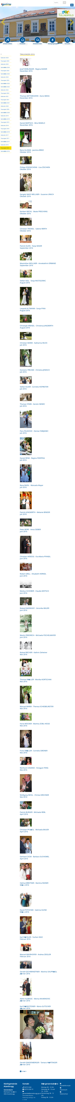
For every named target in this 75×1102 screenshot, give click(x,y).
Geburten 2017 (5, 135)
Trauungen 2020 (5, 109)
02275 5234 (27, 1087)
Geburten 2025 (5, 64)
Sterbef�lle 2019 (5, 119)
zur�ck (24, 1071)
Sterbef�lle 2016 (5, 151)
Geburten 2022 (5, 90)
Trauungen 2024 (5, 70)
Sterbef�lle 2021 (5, 103)
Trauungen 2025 (5, 61)
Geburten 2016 (5, 145)
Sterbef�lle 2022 (5, 86)
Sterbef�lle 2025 (5, 74)
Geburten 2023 (5, 77)
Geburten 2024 (5, 57)
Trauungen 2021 (5, 99)
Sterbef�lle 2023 (5, 83)
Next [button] (72, 21)
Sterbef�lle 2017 (5, 141)
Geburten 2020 (5, 106)
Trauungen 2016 (5, 148)
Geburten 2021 (5, 96)
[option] (37, 25)
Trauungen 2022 (5, 93)
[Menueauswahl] (72, 5)
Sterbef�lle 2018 (5, 132)
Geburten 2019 (5, 115)
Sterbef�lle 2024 (5, 67)
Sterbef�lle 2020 (5, 112)
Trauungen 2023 (5, 80)
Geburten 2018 (5, 125)
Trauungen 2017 (5, 138)
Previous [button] (3, 21)
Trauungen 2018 (5, 128)
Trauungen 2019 (5, 122)
